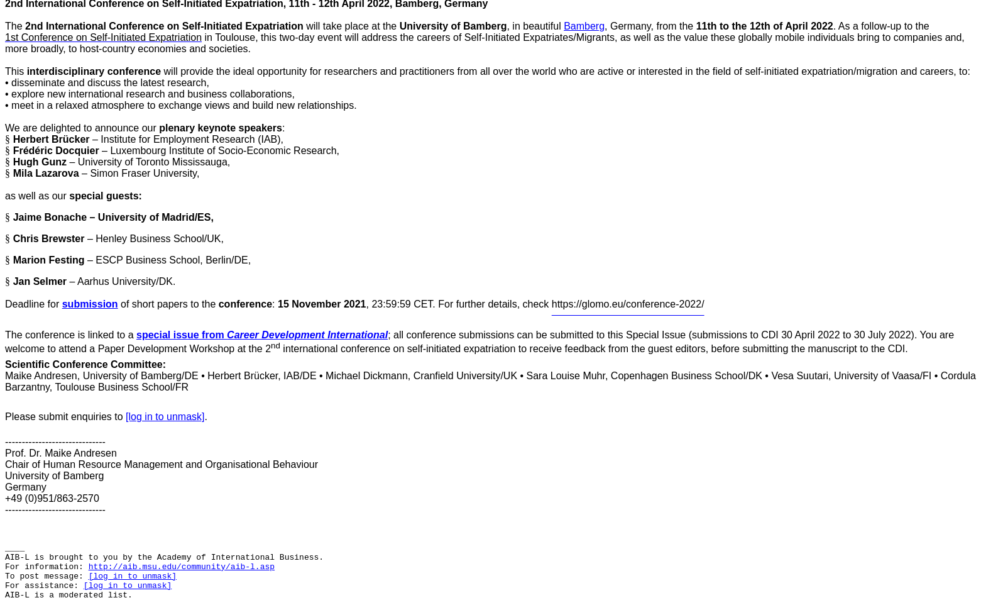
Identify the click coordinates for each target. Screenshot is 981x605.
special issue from (262, 335)
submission (90, 304)
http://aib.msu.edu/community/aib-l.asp (182, 567)
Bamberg (584, 26)
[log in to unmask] (165, 416)
